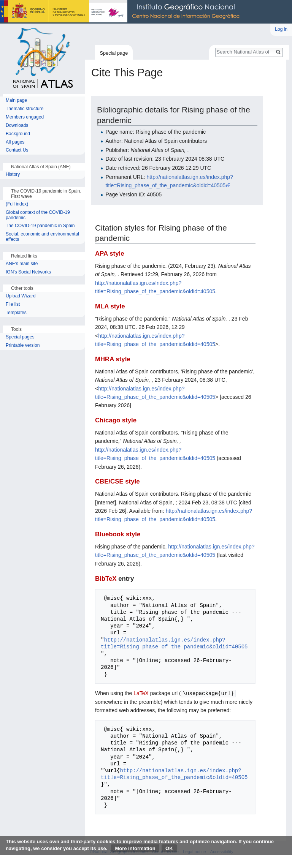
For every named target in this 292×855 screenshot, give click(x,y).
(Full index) (17, 204)
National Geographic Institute (121, 12)
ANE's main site (22, 263)
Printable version (23, 345)
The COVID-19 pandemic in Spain (40, 225)
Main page (16, 100)
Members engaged (25, 117)
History (13, 174)
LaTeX (141, 693)
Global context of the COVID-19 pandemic (38, 215)
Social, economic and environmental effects (42, 237)
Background (18, 133)
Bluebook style (117, 534)
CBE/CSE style (117, 481)
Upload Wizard (21, 296)
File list (13, 304)
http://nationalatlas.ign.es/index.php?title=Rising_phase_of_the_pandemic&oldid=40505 (174, 643)
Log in (281, 29)
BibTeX (106, 578)
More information (135, 848)
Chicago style (115, 420)
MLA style (110, 306)
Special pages (20, 337)
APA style (109, 253)
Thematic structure (24, 108)
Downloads (17, 125)
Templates (16, 312)
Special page (114, 53)
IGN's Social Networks (28, 272)
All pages (15, 142)
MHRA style (112, 359)
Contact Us (17, 150)
